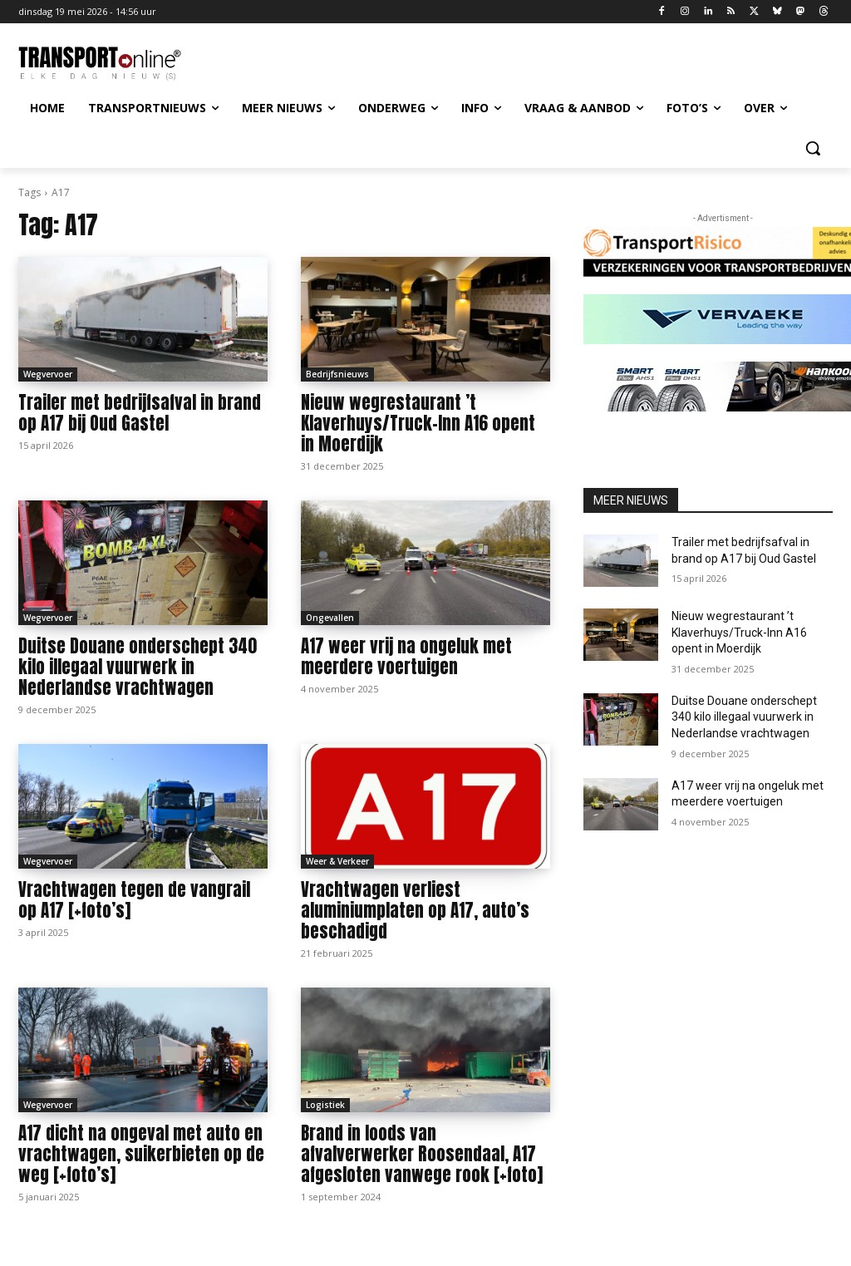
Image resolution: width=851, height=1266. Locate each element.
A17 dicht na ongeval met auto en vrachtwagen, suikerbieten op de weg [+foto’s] (141, 1154)
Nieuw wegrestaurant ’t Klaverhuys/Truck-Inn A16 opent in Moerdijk (418, 423)
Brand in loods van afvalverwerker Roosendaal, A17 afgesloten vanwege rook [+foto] (422, 1154)
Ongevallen (330, 617)
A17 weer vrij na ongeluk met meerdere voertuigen (406, 656)
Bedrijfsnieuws (337, 374)
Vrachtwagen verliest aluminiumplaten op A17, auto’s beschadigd (415, 910)
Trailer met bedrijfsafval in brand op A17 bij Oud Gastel (139, 412)
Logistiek (325, 1105)
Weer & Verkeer (337, 861)
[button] (813, 148)
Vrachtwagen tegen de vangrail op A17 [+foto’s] (134, 900)
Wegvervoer (47, 374)
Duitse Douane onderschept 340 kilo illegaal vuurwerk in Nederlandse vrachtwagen (137, 667)
